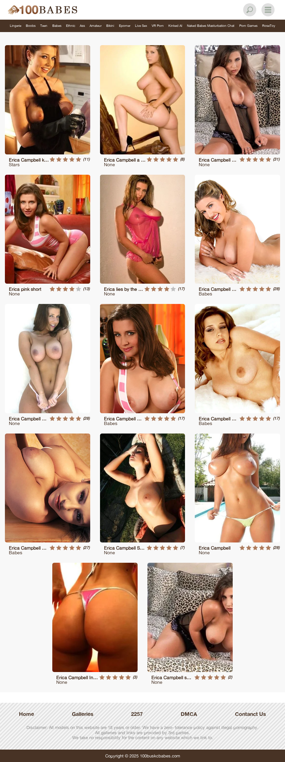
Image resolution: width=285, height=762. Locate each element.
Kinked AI (175, 26)
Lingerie (15, 26)
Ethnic (70, 26)
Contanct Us (250, 714)
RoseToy (268, 26)
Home (26, 714)
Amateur (96, 26)
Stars (14, 164)
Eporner (124, 26)
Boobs (31, 26)
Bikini (110, 26)
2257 (137, 714)
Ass (82, 26)
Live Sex (141, 26)
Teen (43, 26)
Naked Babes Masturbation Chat (210, 26)
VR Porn (158, 26)
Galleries (82, 714)
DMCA (189, 714)
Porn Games (248, 26)
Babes (56, 26)
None (109, 164)
